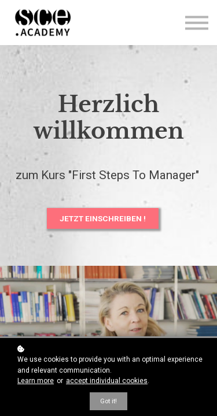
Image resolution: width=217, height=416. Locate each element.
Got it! (108, 401)
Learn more (35, 381)
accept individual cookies (107, 381)
